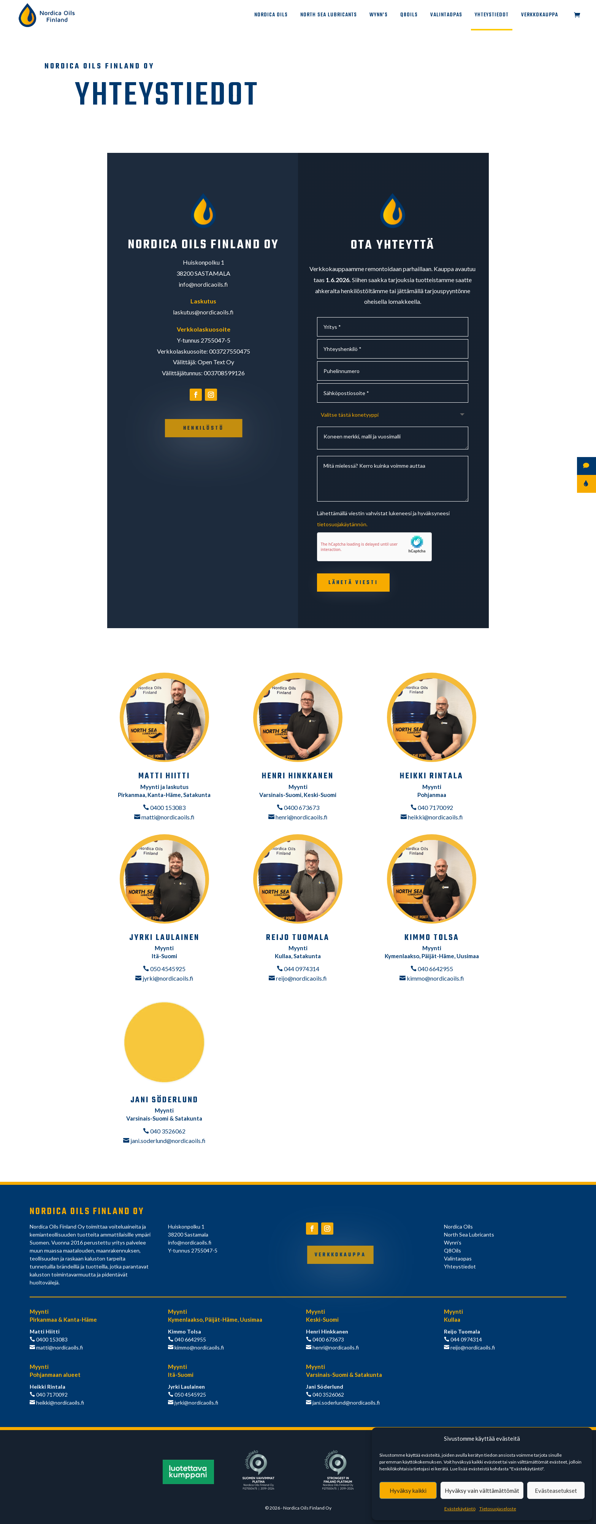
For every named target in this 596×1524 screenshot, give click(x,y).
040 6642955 (435, 968)
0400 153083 (167, 807)
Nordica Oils (271, 16)
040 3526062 (167, 1131)
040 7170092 (435, 807)
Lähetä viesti (353, 583)
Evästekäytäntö (460, 1508)
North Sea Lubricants (328, 16)
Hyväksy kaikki (408, 1490)
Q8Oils (409, 16)
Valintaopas (446, 16)
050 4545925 (167, 968)
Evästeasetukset (556, 1490)
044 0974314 (301, 968)
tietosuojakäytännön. (342, 524)
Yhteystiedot (492, 16)
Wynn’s (378, 16)
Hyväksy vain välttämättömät (482, 1490)
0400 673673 (301, 807)
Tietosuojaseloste (497, 1508)
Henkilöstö (204, 428)
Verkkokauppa (539, 16)
